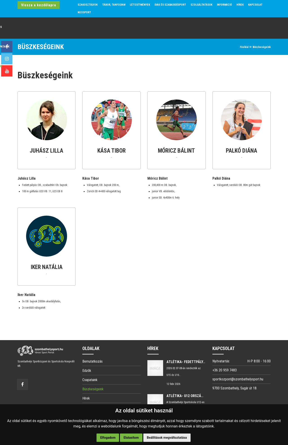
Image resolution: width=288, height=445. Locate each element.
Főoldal (244, 47)
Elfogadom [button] (107, 437)
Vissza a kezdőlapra (38, 5)
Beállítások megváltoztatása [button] (167, 437)
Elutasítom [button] (131, 437)
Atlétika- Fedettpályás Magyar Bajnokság (203, 362)
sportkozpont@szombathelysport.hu (237, 379)
